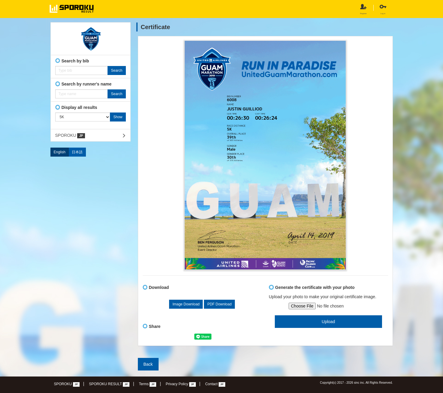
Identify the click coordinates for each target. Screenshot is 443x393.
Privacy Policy (181, 384)
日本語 (77, 152)
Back (148, 364)
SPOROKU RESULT (109, 384)
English (59, 152)
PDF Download (219, 304)
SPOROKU (70, 135)
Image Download (185, 304)
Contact (215, 384)
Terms (147, 384)
